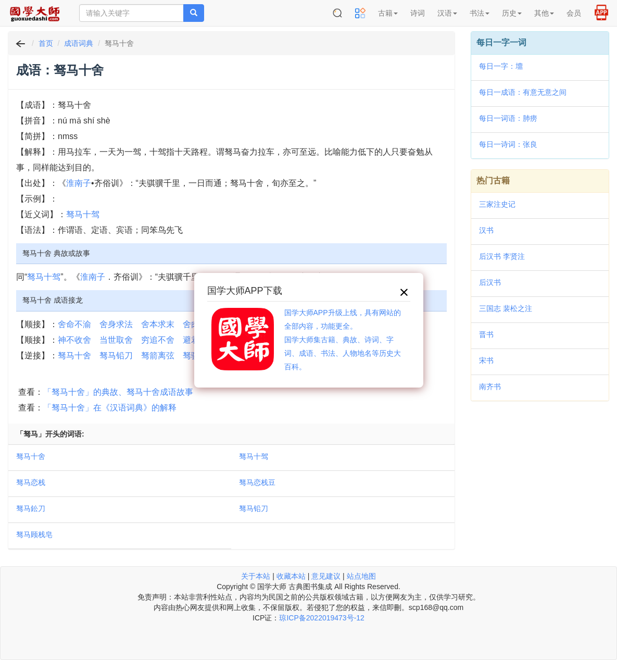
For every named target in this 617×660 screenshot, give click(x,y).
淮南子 (78, 183)
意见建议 (326, 576)
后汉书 (490, 282)
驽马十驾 (82, 214)
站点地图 (361, 576)
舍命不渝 (74, 324)
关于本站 (255, 576)
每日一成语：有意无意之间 (522, 92)
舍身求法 (116, 324)
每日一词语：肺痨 (508, 118)
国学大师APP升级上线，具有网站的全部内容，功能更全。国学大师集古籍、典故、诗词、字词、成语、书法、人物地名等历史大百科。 (342, 339)
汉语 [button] (447, 13)
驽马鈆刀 (30, 508)
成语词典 (78, 43)
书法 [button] (479, 13)
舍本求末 (157, 324)
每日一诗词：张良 (508, 144)
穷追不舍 (157, 339)
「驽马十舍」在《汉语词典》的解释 (110, 407)
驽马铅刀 (116, 355)
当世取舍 (116, 339)
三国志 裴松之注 (505, 308)
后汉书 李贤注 (502, 256)
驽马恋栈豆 (257, 482)
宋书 (486, 360)
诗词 (417, 13)
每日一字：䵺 (501, 66)
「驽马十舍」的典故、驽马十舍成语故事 (118, 392)
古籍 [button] (388, 13)
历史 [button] (512, 13)
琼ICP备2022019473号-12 (321, 618)
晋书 (486, 334)
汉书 (486, 230)
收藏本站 (291, 576)
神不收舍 (74, 339)
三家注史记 (497, 204)
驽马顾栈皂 (34, 534)
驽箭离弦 (157, 355)
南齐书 (490, 386)
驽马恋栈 (30, 482)
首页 (46, 43)
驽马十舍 (74, 355)
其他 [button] (544, 13)
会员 (573, 13)
